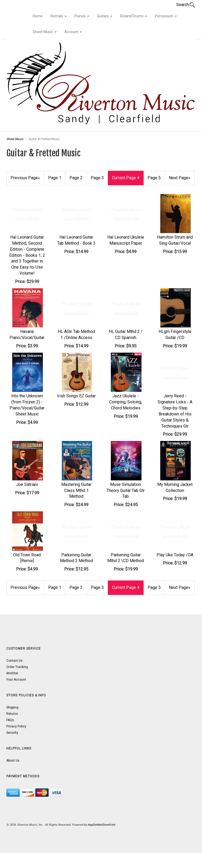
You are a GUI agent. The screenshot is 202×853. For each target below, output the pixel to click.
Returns (12, 714)
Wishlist (12, 673)
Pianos (81, 16)
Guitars (104, 16)
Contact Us (14, 660)
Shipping (12, 707)
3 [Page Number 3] (97, 177)
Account (73, 32)
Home (38, 16)
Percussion (166, 16)
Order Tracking (17, 667)
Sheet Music (45, 32)
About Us (12, 760)
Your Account (16, 679)
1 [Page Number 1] (54, 177)
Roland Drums (133, 16)
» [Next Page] (179, 177)
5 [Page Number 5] (154, 177)
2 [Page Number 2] (76, 177)
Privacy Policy (16, 726)
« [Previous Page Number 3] (25, 177)
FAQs (10, 720)
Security (12, 732)
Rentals (58, 16)
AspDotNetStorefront (101, 824)
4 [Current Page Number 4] (125, 177)
